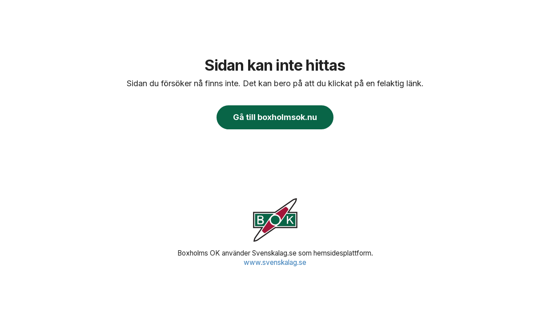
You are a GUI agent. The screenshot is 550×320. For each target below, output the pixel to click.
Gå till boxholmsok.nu (275, 117)
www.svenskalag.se (275, 262)
